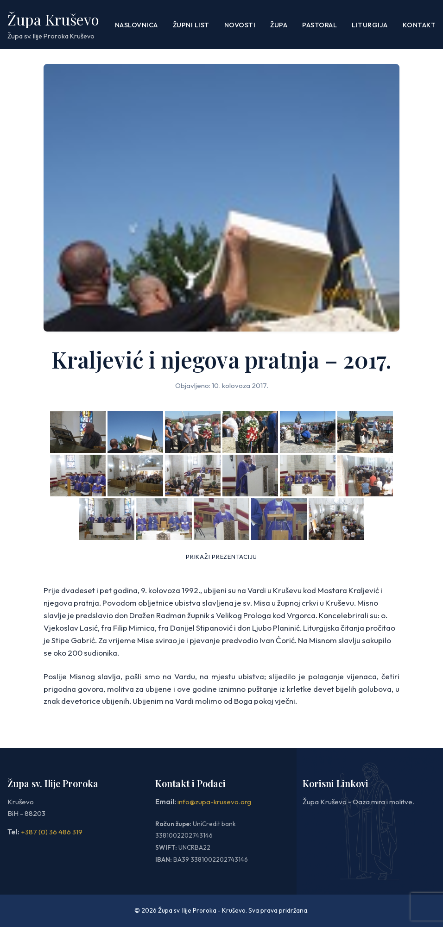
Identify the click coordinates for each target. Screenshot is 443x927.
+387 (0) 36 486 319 (51, 831)
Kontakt (419, 25)
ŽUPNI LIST (191, 25)
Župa (278, 25)
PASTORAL (319, 25)
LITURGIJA (370, 25)
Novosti (240, 25)
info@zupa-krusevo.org (214, 801)
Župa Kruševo (53, 19)
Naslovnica (136, 25)
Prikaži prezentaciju (221, 556)
